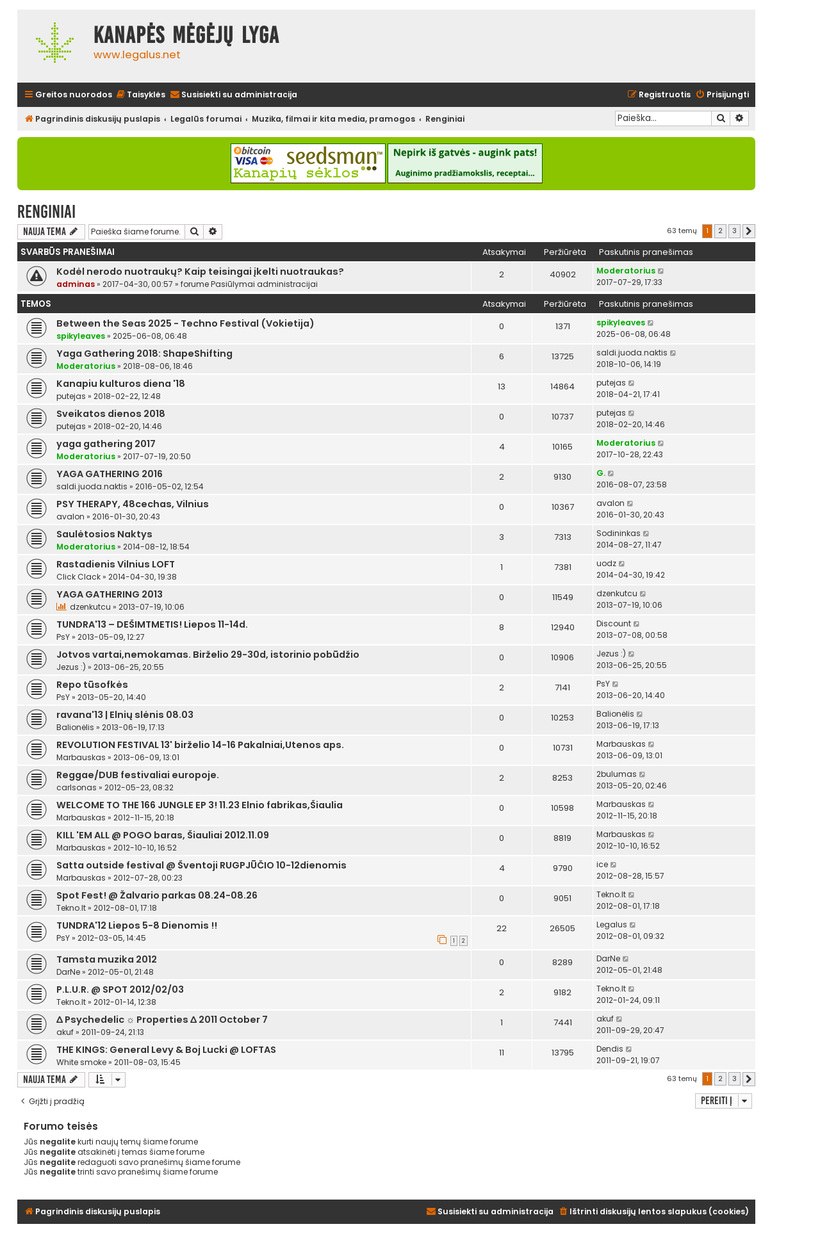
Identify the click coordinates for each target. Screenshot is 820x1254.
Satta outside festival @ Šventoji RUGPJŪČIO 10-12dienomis (201, 865)
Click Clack (78, 576)
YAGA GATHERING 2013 (109, 594)
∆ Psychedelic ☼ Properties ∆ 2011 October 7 (162, 1019)
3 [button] (734, 230)
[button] (748, 231)
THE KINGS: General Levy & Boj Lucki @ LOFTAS (166, 1049)
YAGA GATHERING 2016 (109, 474)
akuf (65, 1032)
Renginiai (46, 212)
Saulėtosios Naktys (104, 534)
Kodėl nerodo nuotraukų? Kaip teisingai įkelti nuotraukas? (200, 271)
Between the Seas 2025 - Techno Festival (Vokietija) (185, 323)
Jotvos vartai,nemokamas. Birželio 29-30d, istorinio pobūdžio (207, 654)
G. (600, 473)
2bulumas (616, 774)
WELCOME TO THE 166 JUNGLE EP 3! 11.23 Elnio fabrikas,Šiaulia (199, 805)
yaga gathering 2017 (106, 443)
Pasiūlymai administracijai (264, 284)
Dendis (609, 1048)
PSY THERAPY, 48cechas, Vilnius (132, 504)
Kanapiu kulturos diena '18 (120, 383)
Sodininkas (618, 533)
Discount (613, 623)
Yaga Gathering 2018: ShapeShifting (144, 353)
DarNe (68, 971)
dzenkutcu (90, 606)
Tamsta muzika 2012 (106, 959)
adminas (75, 284)
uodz (606, 563)
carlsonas (76, 787)
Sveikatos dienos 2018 (110, 413)
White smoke (81, 1062)
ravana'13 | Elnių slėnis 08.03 (124, 714)
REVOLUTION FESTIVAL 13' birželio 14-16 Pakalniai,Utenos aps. (200, 744)
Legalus (611, 924)
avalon (70, 516)
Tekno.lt (71, 907)
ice (602, 864)
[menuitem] (140, 95)
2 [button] (720, 230)
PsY (63, 636)
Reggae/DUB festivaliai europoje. (137, 775)
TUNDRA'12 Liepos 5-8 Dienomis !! (136, 925)
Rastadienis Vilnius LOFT (115, 564)
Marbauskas (81, 757)
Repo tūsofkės (92, 684)
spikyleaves (80, 335)
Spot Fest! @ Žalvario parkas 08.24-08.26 (157, 895)
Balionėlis (75, 727)
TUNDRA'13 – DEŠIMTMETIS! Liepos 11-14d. (152, 624)
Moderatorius (625, 270)
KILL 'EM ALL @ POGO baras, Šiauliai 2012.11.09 (162, 835)
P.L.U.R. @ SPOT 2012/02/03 (120, 989)
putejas (71, 396)
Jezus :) (71, 667)
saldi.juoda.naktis (632, 352)
